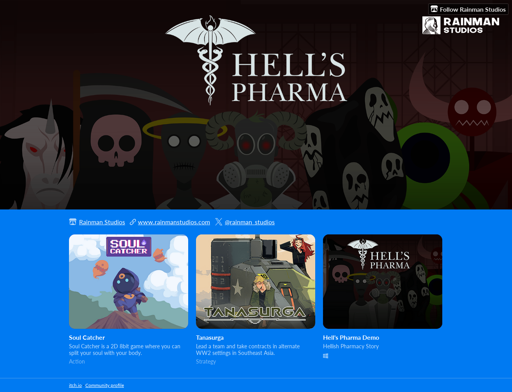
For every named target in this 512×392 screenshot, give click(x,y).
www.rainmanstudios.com (174, 221)
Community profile (104, 385)
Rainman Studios (102, 221)
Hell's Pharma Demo (351, 337)
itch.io (75, 385)
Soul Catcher (87, 337)
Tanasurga (210, 337)
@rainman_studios (250, 221)
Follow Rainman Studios (468, 9)
